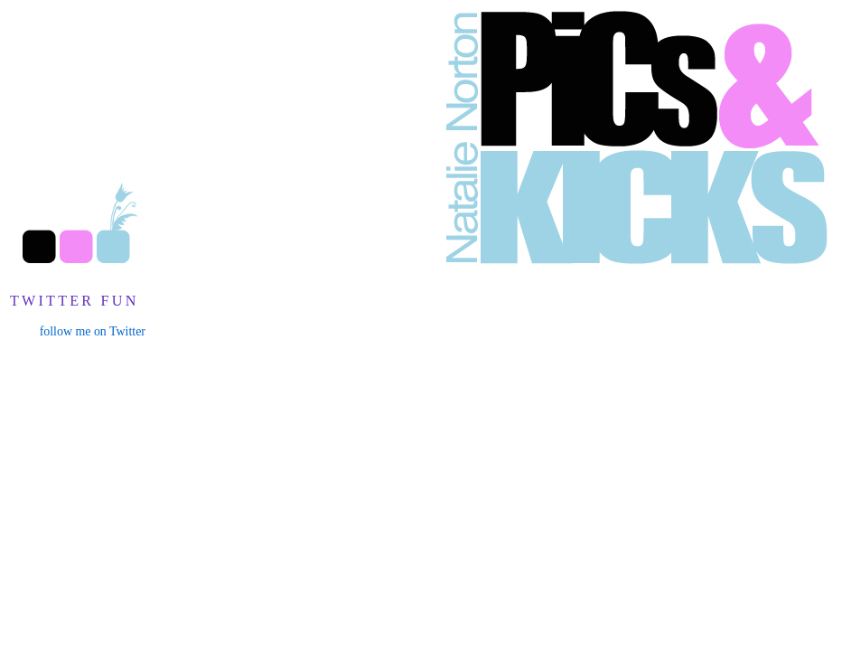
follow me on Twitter (92, 331)
